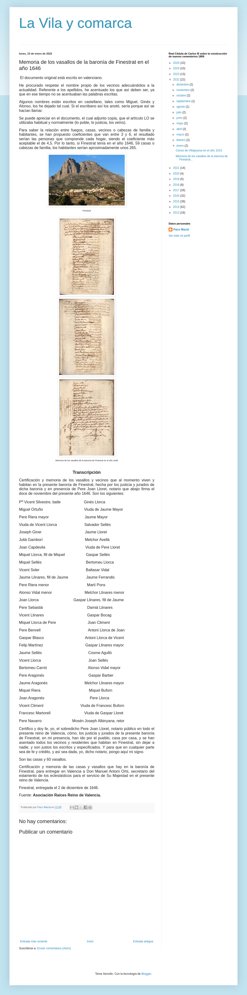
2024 (176, 68)
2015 (176, 201)
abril (179, 129)
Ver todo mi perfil (179, 235)
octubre (181, 95)
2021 (176, 168)
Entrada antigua (143, 941)
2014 (176, 207)
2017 (176, 190)
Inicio (90, 941)
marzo (180, 134)
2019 (176, 179)
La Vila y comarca (75, 23)
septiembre (183, 101)
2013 (176, 212)
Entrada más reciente (33, 941)
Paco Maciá (181, 229)
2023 (176, 74)
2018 (176, 184)
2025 (176, 63)
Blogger (146, 973)
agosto (181, 106)
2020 (176, 173)
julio (179, 112)
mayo (180, 123)
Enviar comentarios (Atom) (54, 948)
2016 (176, 195)
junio (179, 118)
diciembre (183, 84)
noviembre (183, 90)
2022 (176, 79)
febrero (181, 140)
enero (180, 145)
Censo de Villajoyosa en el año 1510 (199, 150)
